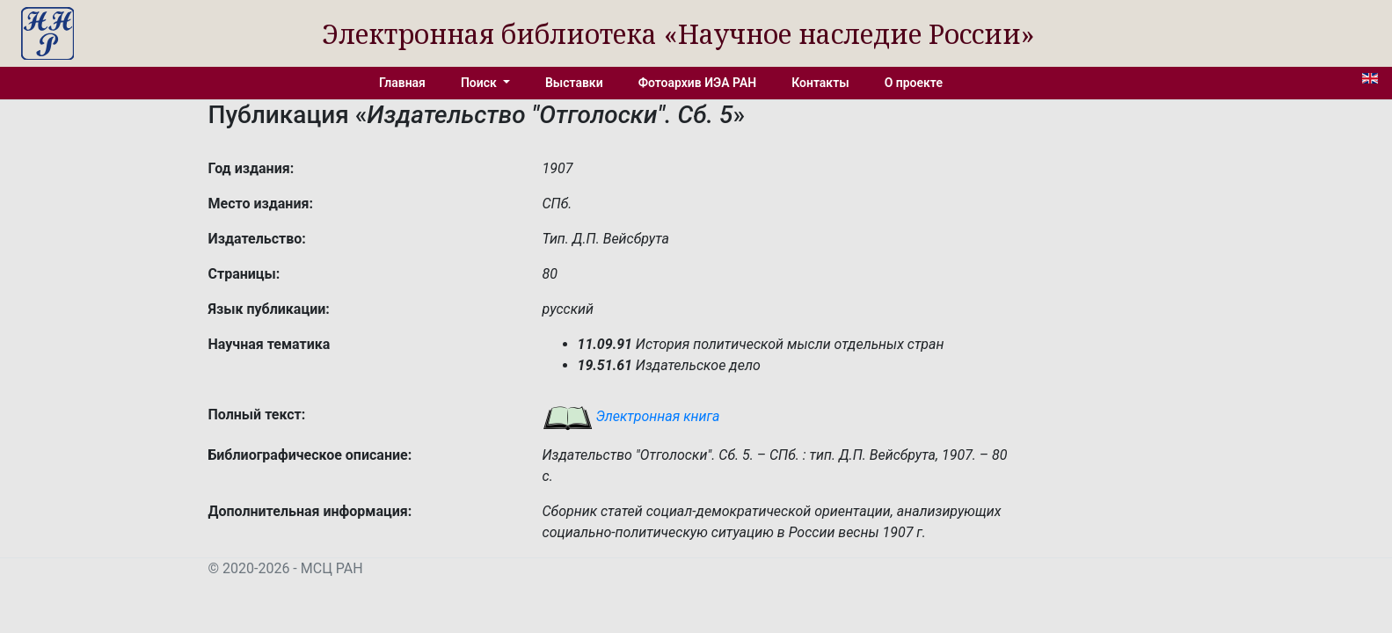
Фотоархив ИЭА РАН (697, 83)
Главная (402, 83)
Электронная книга (631, 416)
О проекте (914, 83)
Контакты (820, 83)
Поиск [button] (480, 83)
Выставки (574, 83)
